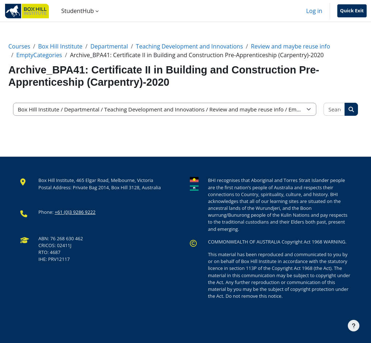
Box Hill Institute (60, 46)
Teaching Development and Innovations (189, 46)
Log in (314, 11)
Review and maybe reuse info (290, 46)
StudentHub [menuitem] (77, 11)
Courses (19, 46)
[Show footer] (353, 325)
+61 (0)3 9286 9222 (75, 212)
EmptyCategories (39, 55)
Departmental (109, 46)
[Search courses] (334, 109)
